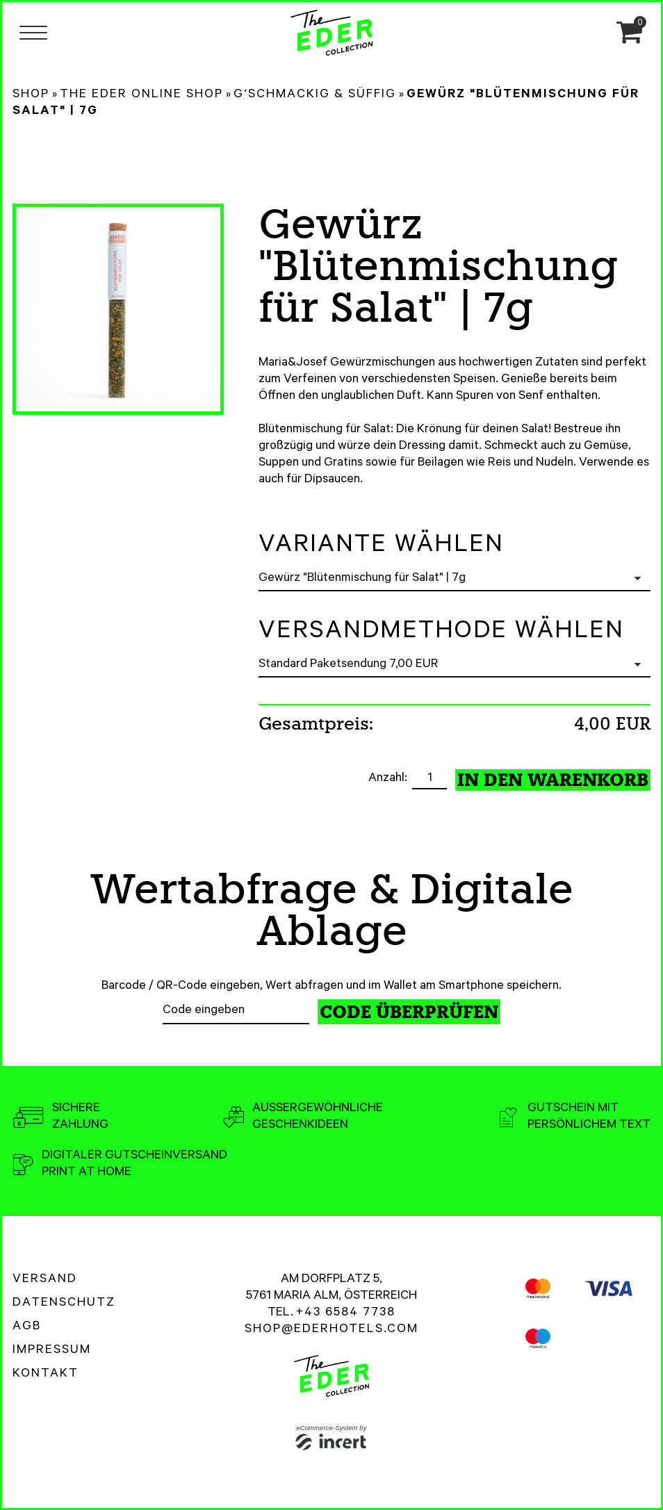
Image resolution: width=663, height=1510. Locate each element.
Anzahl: (389, 779)
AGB (27, 1327)
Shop (31, 95)
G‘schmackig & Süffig (315, 95)
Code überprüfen (409, 1012)
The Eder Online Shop (141, 95)
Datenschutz (64, 1304)
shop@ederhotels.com (331, 1330)
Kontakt (46, 1374)
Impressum (52, 1351)
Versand (45, 1280)
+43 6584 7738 (345, 1313)
